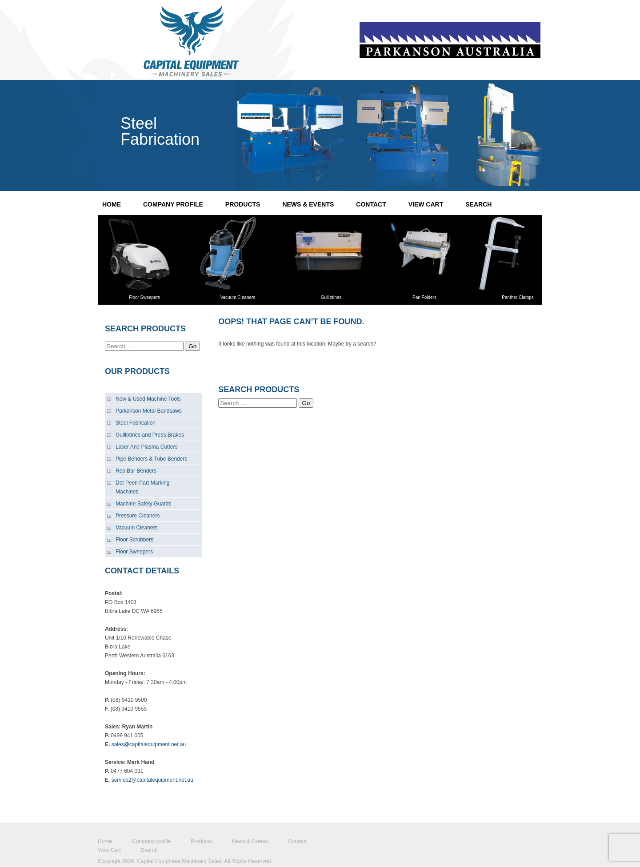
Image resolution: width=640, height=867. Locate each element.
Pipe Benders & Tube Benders (151, 459)
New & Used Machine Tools (148, 399)
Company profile (173, 204)
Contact (371, 204)
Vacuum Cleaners (137, 528)
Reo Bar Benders (136, 471)
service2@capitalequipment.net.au (152, 780)
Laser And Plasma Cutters (146, 447)
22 (320, 135)
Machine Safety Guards (143, 504)
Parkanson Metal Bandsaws (149, 411)
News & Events (308, 204)
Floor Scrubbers (134, 540)
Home (111, 204)
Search (478, 204)
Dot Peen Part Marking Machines (142, 487)
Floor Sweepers (134, 552)
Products (242, 204)
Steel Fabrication (136, 423)
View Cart (426, 204)
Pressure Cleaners (138, 516)
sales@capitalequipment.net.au (149, 744)
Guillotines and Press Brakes (150, 435)
